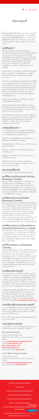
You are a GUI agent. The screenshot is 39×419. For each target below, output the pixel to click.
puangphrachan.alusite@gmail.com (19, 341)
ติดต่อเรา (33, 410)
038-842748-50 (21, 365)
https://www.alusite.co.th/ (11, 345)
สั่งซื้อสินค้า (33, 405)
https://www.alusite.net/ (10, 348)
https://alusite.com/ (15, 343)
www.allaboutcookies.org (27, 300)
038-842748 (20, 350)
